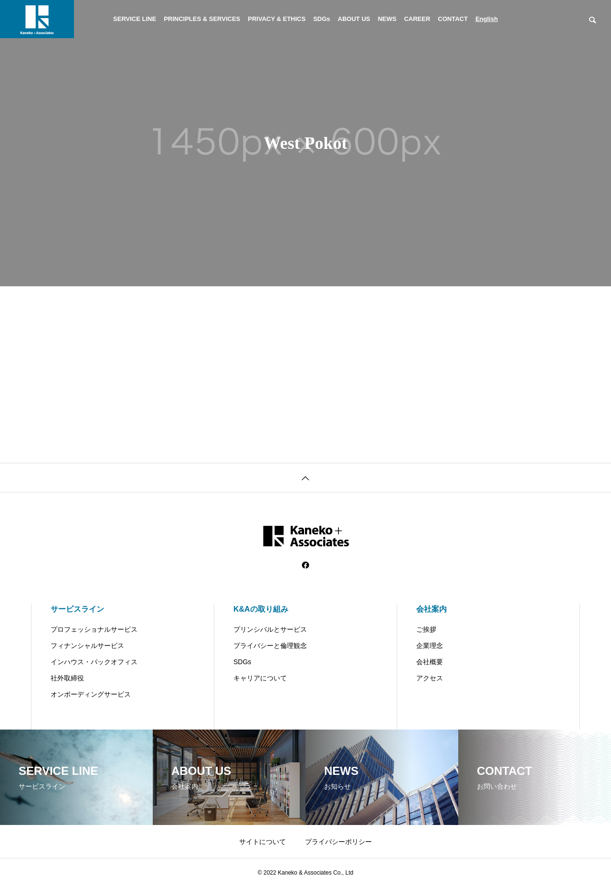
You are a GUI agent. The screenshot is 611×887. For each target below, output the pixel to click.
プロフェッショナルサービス (94, 629)
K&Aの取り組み (260, 609)
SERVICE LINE (134, 18)
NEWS (387, 18)
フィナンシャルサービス (87, 645)
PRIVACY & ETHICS (277, 18)
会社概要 (429, 662)
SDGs (321, 18)
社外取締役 (67, 678)
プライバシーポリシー (338, 841)
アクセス (429, 678)
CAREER (417, 18)
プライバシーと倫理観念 (270, 645)
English (486, 18)
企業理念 (429, 645)
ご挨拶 (426, 629)
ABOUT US (354, 18)
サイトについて (262, 841)
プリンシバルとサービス (270, 629)
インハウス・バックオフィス (94, 662)
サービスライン (77, 609)
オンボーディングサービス (91, 694)
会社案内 (431, 609)
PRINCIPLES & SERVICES (202, 18)
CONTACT (453, 18)
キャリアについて (260, 678)
